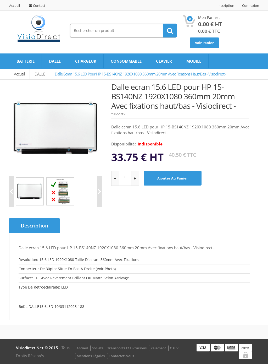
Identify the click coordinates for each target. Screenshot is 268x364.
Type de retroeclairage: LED (43, 287)
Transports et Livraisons (127, 348)
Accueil (14, 6)
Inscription (225, 6)
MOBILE (193, 61)
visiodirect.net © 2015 (37, 347)
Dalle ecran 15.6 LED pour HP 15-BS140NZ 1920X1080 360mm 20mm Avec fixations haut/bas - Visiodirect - (140, 74)
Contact (37, 6)
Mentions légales (91, 356)
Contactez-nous (121, 356)
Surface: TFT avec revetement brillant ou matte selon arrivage (74, 277)
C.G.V (174, 348)
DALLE (55, 61)
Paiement (158, 348)
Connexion (250, 6)
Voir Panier (204, 42)
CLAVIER (164, 61)
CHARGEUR (85, 61)
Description (34, 225)
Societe (97, 348)
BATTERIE (25, 61)
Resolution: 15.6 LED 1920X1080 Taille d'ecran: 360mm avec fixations (79, 259)
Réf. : (23, 306)
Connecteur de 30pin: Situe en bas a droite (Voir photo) (67, 268)
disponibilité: (123, 143)
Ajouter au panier (172, 178)
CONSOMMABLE (126, 61)
